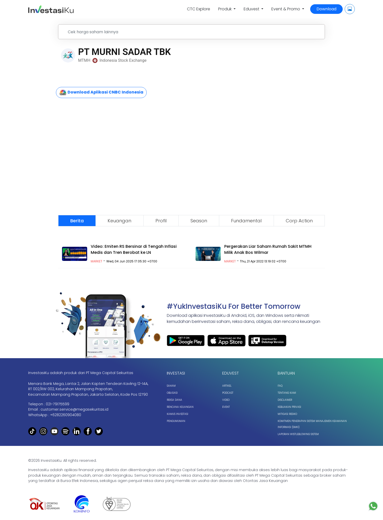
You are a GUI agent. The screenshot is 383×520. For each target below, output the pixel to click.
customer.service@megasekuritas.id (74, 409)
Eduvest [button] (252, 9)
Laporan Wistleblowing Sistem (298, 434)
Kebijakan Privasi (289, 407)
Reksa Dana (174, 400)
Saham (171, 386)
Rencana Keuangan (180, 407)
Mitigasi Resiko (287, 414)
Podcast (227, 393)
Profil (161, 221)
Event (226, 407)
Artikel (227, 386)
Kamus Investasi (177, 414)
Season (198, 221)
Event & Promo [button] (286, 9)
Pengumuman (176, 421)
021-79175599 (57, 404)
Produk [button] (225, 9)
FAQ (280, 386)
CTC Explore (198, 9)
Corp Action (299, 221)
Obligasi (172, 393)
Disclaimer (285, 400)
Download (326, 9)
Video (226, 400)
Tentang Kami (287, 393)
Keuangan (119, 221)
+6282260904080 (65, 414)
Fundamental (246, 221)
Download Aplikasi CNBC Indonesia (101, 92)
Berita (77, 221)
